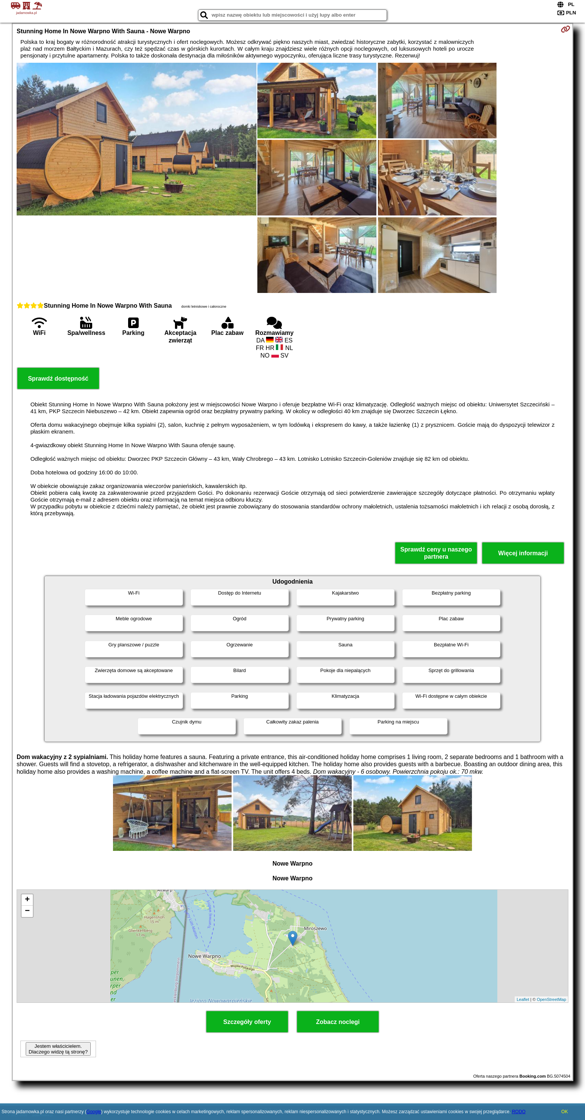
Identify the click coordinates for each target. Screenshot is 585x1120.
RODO (519, 1111)
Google (94, 1111)
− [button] (27, 911)
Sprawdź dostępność (58, 378)
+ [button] (27, 900)
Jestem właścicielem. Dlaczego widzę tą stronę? (58, 1049)
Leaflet (523, 999)
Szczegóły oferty (247, 1022)
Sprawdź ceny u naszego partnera (436, 553)
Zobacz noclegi (338, 1022)
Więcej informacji (523, 553)
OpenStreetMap (551, 999)
